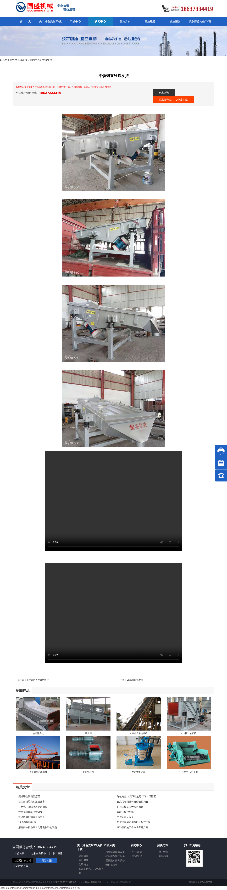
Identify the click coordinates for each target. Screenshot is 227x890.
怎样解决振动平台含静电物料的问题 (37, 827)
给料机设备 (112, 864)
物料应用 (58, 853)
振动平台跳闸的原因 (29, 796)
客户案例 (164, 852)
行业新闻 (137, 852)
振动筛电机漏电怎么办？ (31, 817)
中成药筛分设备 (125, 817)
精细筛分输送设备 (115, 852)
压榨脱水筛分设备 (115, 860)
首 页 (25, 21)
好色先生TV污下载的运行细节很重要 (136, 796)
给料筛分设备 (38, 853)
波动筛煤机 (38, 733)
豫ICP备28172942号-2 (65, 882)
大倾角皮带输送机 (138, 733)
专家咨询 (164, 92)
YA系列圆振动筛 (27, 822)
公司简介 (83, 855)
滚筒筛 (88, 733)
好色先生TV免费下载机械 (13, 60)
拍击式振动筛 (138, 772)
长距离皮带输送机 (38, 772)
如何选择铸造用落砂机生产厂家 (134, 822)
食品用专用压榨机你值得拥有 (132, 801)
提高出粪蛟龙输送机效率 (31, 801)
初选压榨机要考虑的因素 (130, 806)
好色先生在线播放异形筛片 (32, 806)
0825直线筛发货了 (136, 680)
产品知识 (19, 853)
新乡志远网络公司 (93, 882)
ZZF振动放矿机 (188, 733)
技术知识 (47, 60)
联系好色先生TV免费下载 (173, 99)
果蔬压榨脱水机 (125, 812)
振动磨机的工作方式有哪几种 (132, 827)
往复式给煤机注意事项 (30, 812)
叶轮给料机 (88, 772)
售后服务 (83, 860)
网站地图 (46, 860)
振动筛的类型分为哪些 (37, 680)
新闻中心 (35, 60)
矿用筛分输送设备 (115, 856)
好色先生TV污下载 (188, 772)
